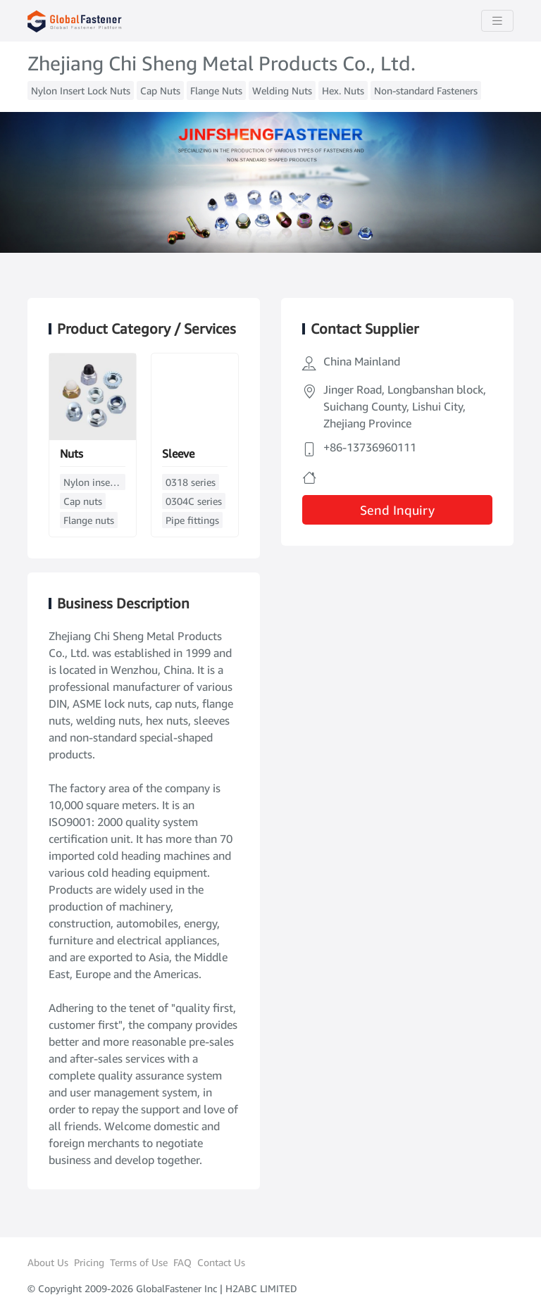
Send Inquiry (397, 510)
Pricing (89, 1262)
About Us (47, 1262)
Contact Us (221, 1262)
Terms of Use (139, 1262)
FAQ (182, 1262)
